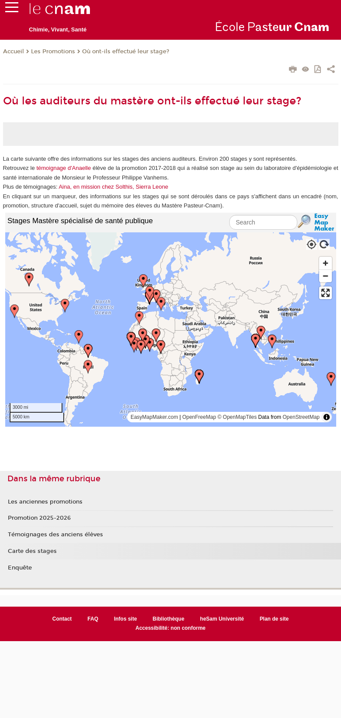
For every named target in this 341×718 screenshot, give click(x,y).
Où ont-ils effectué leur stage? (125, 51)
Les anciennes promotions (45, 501)
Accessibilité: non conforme (170, 628)
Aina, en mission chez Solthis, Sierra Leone (113, 186)
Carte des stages (32, 551)
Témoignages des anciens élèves (55, 534)
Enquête (20, 567)
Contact (62, 619)
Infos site (125, 619)
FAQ (92, 619)
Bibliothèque (169, 619)
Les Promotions (53, 51)
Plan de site (274, 619)
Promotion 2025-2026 (39, 517)
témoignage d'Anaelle (63, 168)
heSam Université (222, 619)
